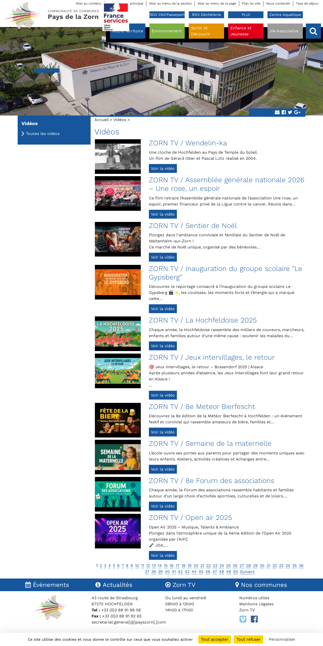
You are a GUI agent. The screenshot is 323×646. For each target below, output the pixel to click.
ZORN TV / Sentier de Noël (193, 225)
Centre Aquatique (285, 14)
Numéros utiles (254, 597)
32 (274, 565)
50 (235, 571)
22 (208, 565)
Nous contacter (278, 3)
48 (221, 571)
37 (147, 571)
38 (153, 571)
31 (268, 565)
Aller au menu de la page (217, 3)
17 (177, 565)
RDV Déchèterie (206, 14)
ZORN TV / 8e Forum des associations (211, 480)
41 (174, 571)
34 (287, 565)
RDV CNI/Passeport (167, 14)
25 (228, 565)
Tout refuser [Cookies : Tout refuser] (248, 639)
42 (180, 571)
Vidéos (119, 119)
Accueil (101, 119)
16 (172, 565)
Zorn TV (247, 610)
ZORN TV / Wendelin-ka (188, 143)
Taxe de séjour (307, 3)
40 (167, 571)
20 (196, 565)
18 (183, 565)
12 (148, 565)
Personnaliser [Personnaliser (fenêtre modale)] (282, 639)
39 (160, 571)
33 (281, 565)
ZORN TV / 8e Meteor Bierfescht (202, 406)
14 (160, 565)
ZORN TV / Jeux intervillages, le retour (212, 357)
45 (201, 571)
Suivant (247, 571)
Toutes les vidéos (43, 133)
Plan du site (251, 3)
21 (202, 565)
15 (166, 565)
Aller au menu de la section (170, 3)
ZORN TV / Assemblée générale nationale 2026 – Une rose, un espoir (226, 184)
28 (248, 565)
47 (214, 571)
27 (241, 565)
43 (187, 571)
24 (221, 565)
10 (137, 565)
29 (255, 565)
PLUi (246, 14)
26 (235, 565)
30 (262, 565)
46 (207, 571)
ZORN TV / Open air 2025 (190, 517)
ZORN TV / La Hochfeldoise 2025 (203, 320)
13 (154, 565)
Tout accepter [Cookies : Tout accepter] (214, 639)
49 (228, 571)
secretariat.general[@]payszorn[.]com (129, 622)
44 (194, 571)
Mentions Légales (256, 604)
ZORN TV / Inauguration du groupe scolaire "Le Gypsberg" (225, 272)
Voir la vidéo (163, 168)
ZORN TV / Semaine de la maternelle (210, 443)
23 (215, 565)
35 (294, 565)
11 (142, 565)
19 (189, 565)
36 (301, 565)
